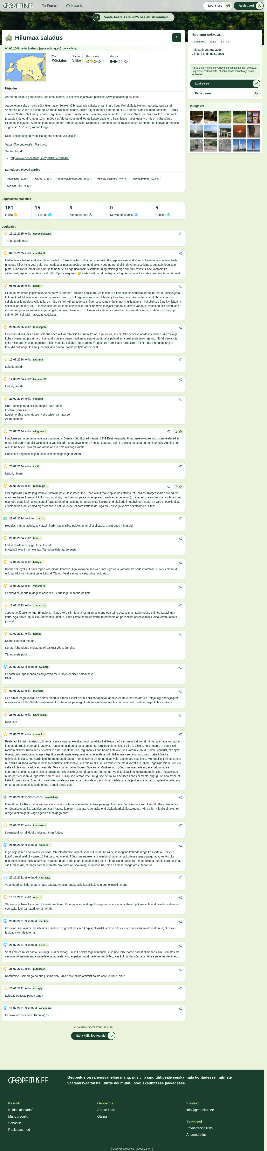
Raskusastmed (19, 1129)
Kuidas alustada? (21, 1110)
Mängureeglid (18, 1116)
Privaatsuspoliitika (199, 1128)
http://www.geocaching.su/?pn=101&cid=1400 (40, 158)
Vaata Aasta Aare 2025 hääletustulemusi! (130, 17)
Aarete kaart (106, 1110)
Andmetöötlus (196, 1134)
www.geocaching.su (119, 97)
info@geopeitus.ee (200, 1110)
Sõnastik (14, 1123)
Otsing (102, 1116)
